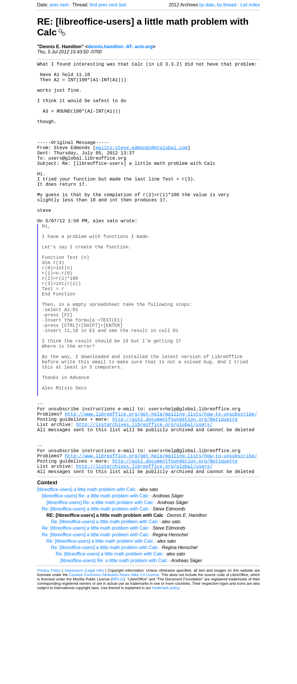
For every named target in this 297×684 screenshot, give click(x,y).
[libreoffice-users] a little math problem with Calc (86, 581)
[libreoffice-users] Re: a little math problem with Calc (95, 587)
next (64, 4)
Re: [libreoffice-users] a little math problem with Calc (95, 600)
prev (54, 4)
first (93, 4)
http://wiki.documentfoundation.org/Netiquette (175, 499)
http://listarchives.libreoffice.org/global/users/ (144, 505)
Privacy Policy (49, 662)
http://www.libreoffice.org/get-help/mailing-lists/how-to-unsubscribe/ (161, 493)
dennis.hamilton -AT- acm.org (120, 46)
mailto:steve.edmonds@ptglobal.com (142, 167)
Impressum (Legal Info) (84, 662)
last (122, 4)
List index (250, 4)
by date (206, 4)
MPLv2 (118, 671)
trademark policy (165, 679)
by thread (226, 4)
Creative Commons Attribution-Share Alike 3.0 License (114, 666)
